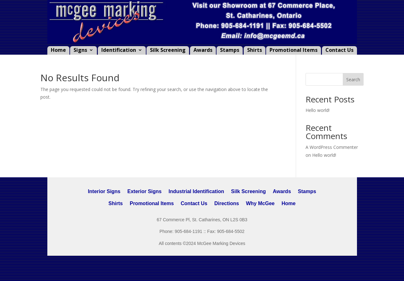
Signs (80, 50)
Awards (202, 50)
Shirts (254, 50)
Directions (226, 203)
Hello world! (318, 110)
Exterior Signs (145, 191)
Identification (118, 50)
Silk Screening (168, 50)
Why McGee (260, 203)
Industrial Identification (196, 191)
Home (58, 50)
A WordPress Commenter (332, 147)
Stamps (229, 50)
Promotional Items (294, 50)
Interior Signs (104, 191)
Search (353, 79)
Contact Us (339, 50)
